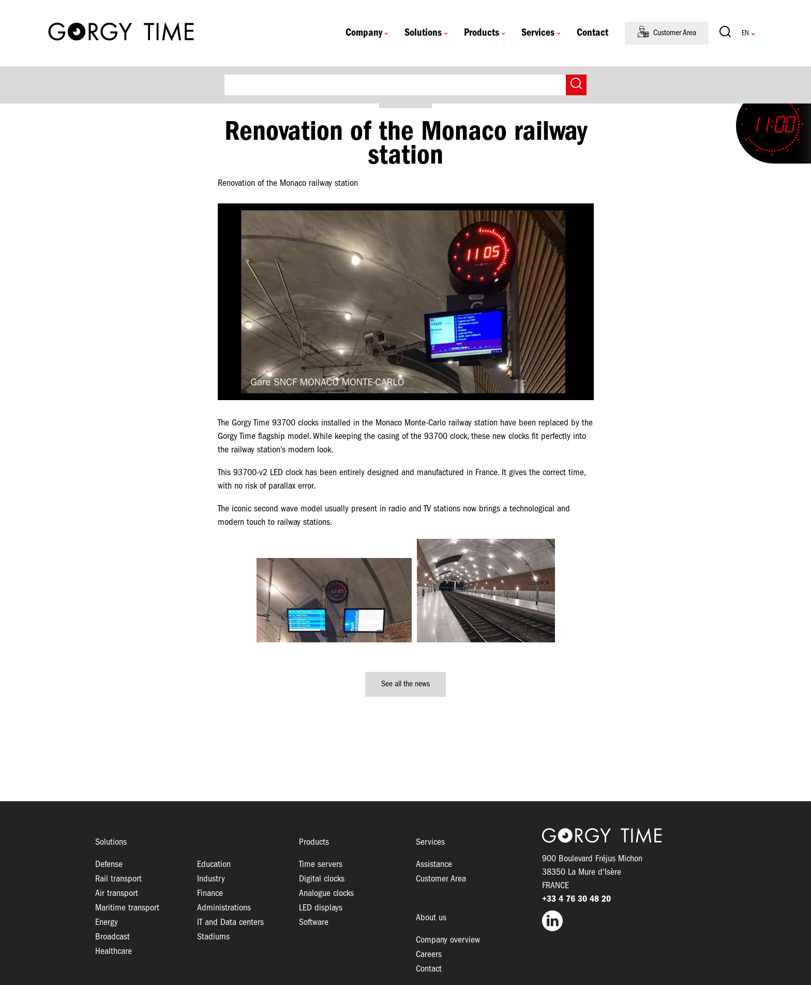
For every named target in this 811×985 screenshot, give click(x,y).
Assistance (434, 865)
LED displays (320, 908)
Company (364, 33)
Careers (429, 955)
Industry (211, 879)
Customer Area (674, 33)
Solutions (423, 33)
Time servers (320, 865)
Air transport (116, 894)
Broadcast (112, 937)
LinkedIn (629, 920)
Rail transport (118, 879)
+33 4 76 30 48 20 (576, 899)
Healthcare (113, 951)
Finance (210, 894)
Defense (109, 865)
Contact (592, 33)
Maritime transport (127, 908)
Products (481, 33)
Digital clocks (321, 879)
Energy (106, 923)
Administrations (224, 908)
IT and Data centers (230, 923)
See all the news (405, 684)
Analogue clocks (326, 894)
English (745, 33)
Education (214, 865)
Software (313, 923)
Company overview (448, 940)
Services (537, 33)
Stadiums (213, 937)
